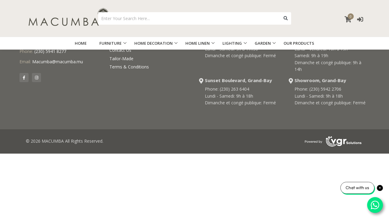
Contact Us (120, 50)
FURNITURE (110, 43)
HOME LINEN (197, 43)
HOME (81, 43)
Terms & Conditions (129, 67)
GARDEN (263, 43)
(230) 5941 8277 (50, 51)
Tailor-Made (121, 58)
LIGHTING (232, 43)
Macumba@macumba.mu (57, 61)
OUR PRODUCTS (299, 43)
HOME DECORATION (153, 43)
